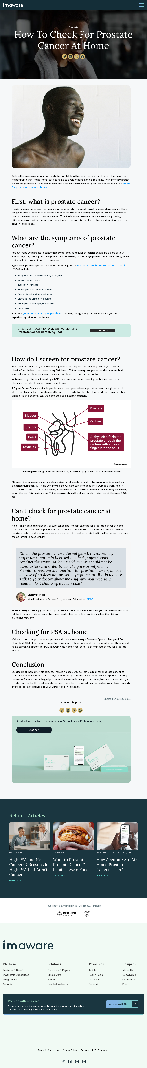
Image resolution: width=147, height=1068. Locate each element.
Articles (93, 970)
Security (8, 984)
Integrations (10, 979)
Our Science (95, 979)
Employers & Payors (59, 970)
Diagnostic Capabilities (16, 974)
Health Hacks (96, 974)
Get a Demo (129, 974)
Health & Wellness (58, 984)
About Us (127, 970)
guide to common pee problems (42, 313)
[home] (13, 5)
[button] (141, 5)
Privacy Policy (70, 1050)
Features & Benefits (14, 970)
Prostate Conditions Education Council (101, 265)
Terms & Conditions (48, 1050)
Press (125, 984)
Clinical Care (54, 974)
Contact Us (128, 979)
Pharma (52, 979)
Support (93, 984)
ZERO (90, 599)
